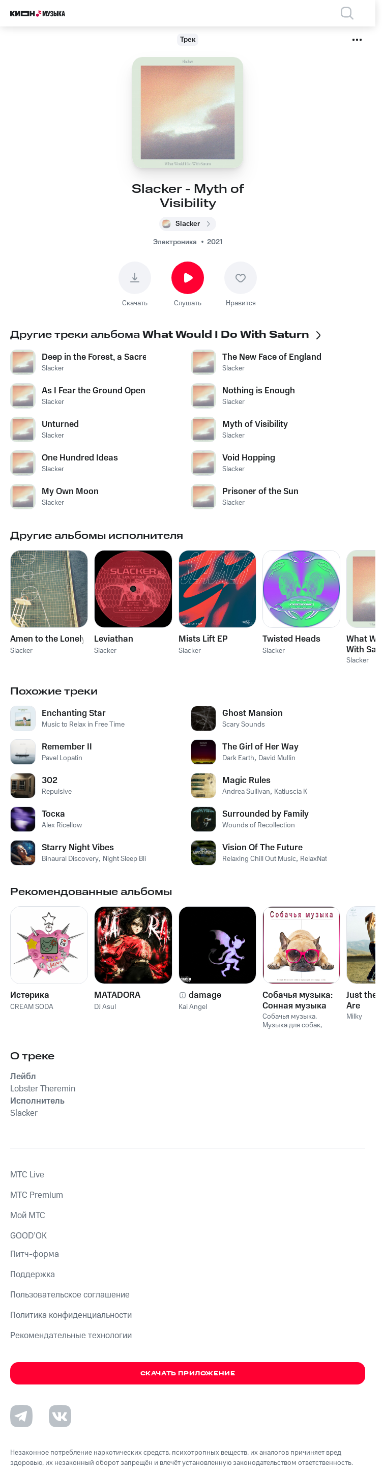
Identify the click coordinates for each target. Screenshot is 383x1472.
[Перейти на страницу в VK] (60, 1416)
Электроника (175, 242)
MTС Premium (36, 1195)
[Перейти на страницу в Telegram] (21, 1416)
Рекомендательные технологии (71, 1336)
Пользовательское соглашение (70, 1295)
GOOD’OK (28, 1236)
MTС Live (27, 1175)
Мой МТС (27, 1215)
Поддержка (32, 1274)
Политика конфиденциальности (71, 1315)
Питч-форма (34, 1254)
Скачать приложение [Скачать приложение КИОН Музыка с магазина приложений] (187, 1373)
